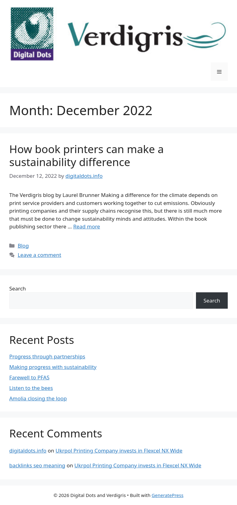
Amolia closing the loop (38, 398)
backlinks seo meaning (37, 465)
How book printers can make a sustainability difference (86, 155)
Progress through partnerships (47, 356)
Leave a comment (39, 254)
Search (17, 288)
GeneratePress (167, 495)
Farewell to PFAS (29, 377)
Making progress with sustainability (53, 366)
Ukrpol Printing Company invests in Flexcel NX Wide (119, 450)
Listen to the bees (31, 387)
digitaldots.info (27, 450)
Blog (23, 245)
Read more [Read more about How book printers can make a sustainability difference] (86, 226)
